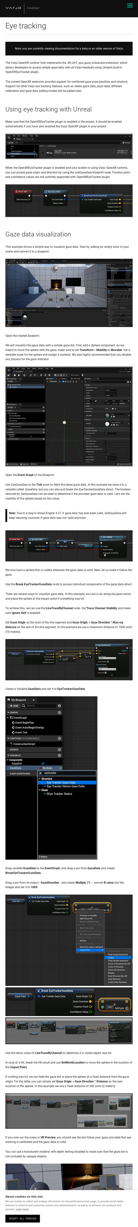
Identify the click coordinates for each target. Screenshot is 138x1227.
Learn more (22, 1209)
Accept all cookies (22, 1218)
